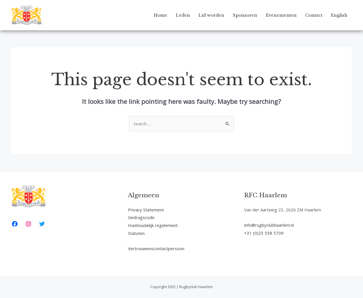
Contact (313, 15)
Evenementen (281, 15)
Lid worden (211, 15)
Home (160, 15)
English (339, 15)
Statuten (136, 233)
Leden (183, 15)
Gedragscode (141, 217)
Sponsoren (245, 15)
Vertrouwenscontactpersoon (156, 248)
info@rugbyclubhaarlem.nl (269, 225)
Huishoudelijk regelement (153, 225)
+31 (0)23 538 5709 (264, 233)
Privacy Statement (146, 210)
